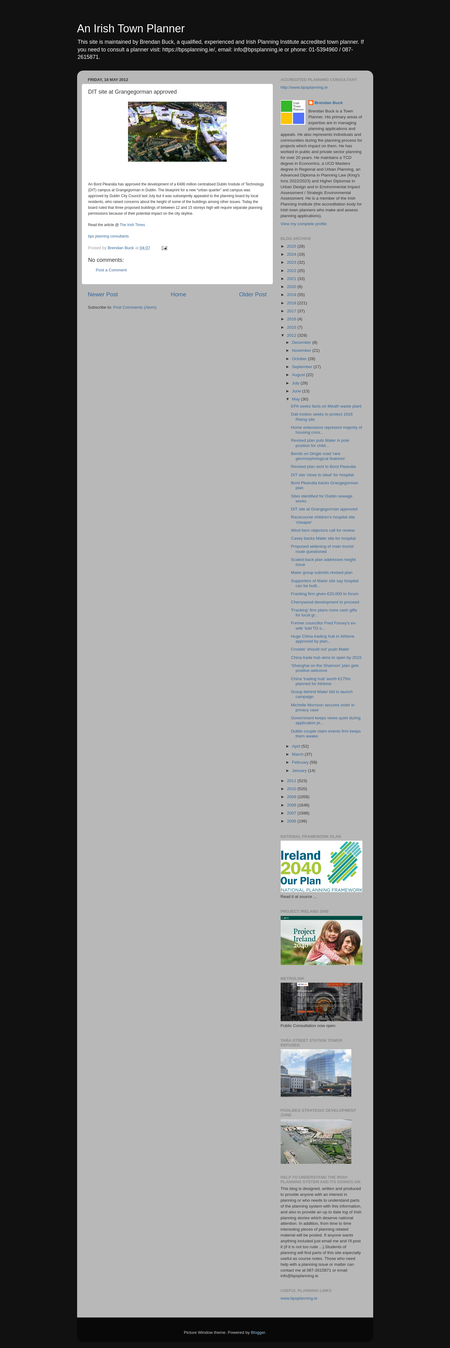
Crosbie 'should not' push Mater (320, 649)
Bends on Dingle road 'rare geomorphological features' (318, 456)
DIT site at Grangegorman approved (324, 509)
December (302, 342)
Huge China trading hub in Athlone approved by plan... (322, 639)
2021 (292, 278)
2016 (292, 319)
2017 (292, 311)
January (300, 770)
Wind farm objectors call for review (322, 530)
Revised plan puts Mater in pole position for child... (320, 443)
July (296, 383)
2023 (292, 262)
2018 (292, 303)
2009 (292, 796)
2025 (292, 246)
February (301, 762)
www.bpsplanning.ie (299, 1298)
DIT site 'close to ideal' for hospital (322, 475)
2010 (292, 788)
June (297, 391)
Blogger (258, 1332)
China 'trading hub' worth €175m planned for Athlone (321, 681)
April (297, 746)
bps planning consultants (108, 236)
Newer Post (103, 294)
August (299, 374)
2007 (292, 813)
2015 (292, 327)
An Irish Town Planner (131, 28)
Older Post (252, 294)
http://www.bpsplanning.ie (304, 87)
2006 (292, 821)
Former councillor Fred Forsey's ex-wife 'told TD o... (324, 625)
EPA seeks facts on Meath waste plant (326, 406)
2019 (292, 294)
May (296, 399)
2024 (292, 254)
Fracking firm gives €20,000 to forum (324, 593)
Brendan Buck (329, 102)
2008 (292, 805)
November (302, 350)
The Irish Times (132, 225)
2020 (292, 286)
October (300, 358)
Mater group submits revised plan (322, 572)
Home (178, 294)
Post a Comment (111, 270)
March (298, 754)
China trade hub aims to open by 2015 (326, 657)
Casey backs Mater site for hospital (323, 538)
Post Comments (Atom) (134, 307)
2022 (292, 270)
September (303, 366)
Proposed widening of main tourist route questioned (322, 549)
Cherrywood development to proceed (325, 602)
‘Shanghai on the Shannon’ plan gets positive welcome (325, 668)
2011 (292, 780)
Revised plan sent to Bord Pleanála (323, 466)
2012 (292, 335)
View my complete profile (304, 223)
